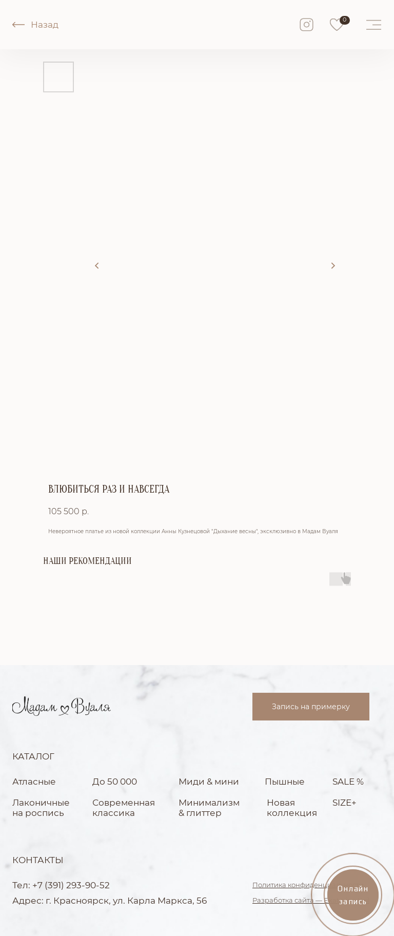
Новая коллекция (292, 807)
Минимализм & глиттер (209, 807)
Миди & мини (209, 781)
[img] (336, 24)
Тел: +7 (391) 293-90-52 (61, 885)
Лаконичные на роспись (41, 807)
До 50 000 (114, 781)
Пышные (285, 781)
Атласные (34, 781)
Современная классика (123, 807)
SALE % (348, 781)
